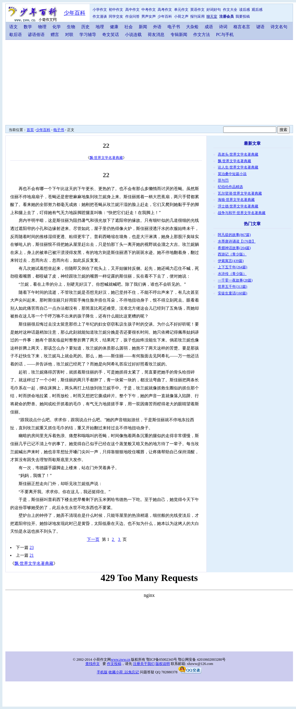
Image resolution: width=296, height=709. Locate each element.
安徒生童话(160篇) (232, 293)
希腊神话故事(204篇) (234, 248)
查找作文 (92, 664)
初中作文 (116, 9)
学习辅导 (87, 34)
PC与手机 (225, 34)
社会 (128, 27)
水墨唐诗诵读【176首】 (237, 241)
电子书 (173, 27)
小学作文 (100, 9)
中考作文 (148, 9)
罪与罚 (223, 180)
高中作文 (132, 9)
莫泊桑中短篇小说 (232, 174)
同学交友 (116, 16)
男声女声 (148, 16)
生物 (71, 27)
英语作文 (197, 9)
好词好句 (213, 9)
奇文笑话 (110, 34)
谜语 (260, 27)
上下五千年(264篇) (232, 267)
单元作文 (181, 9)
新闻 (143, 27)
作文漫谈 (100, 16)
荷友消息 (156, 34)
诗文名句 (279, 27)
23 (32, 547)
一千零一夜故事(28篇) (235, 280)
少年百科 (74, 13)
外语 (157, 27)
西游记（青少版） (232, 254)
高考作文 (165, 9)
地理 (100, 27)
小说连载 (133, 34)
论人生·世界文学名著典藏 (238, 167)
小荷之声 (181, 16)
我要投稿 (242, 16)
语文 (13, 27)
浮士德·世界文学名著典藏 (238, 206)
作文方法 (201, 34)
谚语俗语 (36, 34)
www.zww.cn (120, 659)
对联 (69, 34)
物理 (42, 27)
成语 (209, 27)
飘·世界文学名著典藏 (106, 158)
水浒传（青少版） (232, 274)
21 (32, 555)
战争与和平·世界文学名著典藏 (241, 213)
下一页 (93, 539)
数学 (28, 27)
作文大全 (230, 9)
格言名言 (241, 27)
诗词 (223, 27)
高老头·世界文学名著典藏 (238, 154)
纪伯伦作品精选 (230, 187)
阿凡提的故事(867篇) (234, 235)
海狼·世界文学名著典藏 (236, 200)
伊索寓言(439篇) (231, 261)
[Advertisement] (117, 82)
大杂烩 (192, 27)
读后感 (244, 9)
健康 (114, 27)
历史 (85, 27)
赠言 (55, 34)
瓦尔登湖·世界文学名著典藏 (240, 193)
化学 (56, 27)
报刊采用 (197, 16)
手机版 (102, 672)
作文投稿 (114, 664)
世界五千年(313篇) (232, 286)
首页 (30, 130)
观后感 (257, 9)
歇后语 (15, 34)
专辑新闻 (178, 34)
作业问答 (132, 16)
